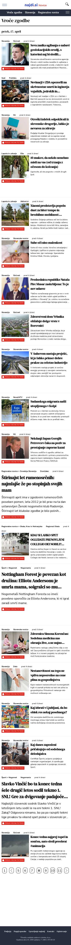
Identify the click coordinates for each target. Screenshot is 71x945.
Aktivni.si (24, 201)
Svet (3, 78)
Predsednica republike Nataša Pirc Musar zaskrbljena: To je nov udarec (49, 284)
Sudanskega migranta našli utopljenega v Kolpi (48, 403)
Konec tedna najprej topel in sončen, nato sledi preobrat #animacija (49, 841)
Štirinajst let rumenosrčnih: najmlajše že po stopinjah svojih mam (32, 484)
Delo (15, 666)
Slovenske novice (20, 238)
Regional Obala (52, 526)
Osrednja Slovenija (28, 471)
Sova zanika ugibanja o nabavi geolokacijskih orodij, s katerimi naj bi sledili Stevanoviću (49, 50)
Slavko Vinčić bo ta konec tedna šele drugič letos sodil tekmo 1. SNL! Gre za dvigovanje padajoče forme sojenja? (33, 790)
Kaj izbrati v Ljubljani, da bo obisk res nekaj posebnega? (48, 710)
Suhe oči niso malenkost (46, 243)
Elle (22, 153)
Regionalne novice (48, 12)
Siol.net (16, 41)
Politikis (12, 78)
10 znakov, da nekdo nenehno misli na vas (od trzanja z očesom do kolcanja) (49, 162)
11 (60, 871)
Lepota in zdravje (9, 153)
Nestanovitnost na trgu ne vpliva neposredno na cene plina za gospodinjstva (48, 675)
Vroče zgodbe (14, 12)
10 (53, 871)
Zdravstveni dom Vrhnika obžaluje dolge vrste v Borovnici (47, 321)
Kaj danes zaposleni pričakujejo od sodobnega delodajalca (47, 749)
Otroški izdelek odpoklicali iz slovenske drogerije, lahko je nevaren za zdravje (49, 123)
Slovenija (30, 12)
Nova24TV (17, 397)
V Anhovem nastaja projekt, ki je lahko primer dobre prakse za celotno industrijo (48, 358)
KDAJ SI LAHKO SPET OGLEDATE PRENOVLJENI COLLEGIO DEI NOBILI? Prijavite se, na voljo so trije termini (48, 539)
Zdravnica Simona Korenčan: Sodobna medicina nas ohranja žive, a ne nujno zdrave (49, 638)
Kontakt (50, 931)
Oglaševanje (62, 931)
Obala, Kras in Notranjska (31, 526)
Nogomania (26, 568)
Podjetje (7, 931)
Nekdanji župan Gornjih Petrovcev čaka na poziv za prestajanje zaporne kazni (48, 442)
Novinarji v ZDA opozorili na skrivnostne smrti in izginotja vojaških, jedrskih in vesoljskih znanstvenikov (49, 87)
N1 (14, 115)
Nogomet (13, 568)
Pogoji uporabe (20, 931)
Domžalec (44, 471)
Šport (4, 568)
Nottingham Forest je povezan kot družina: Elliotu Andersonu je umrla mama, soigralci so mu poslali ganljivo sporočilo (34, 581)
